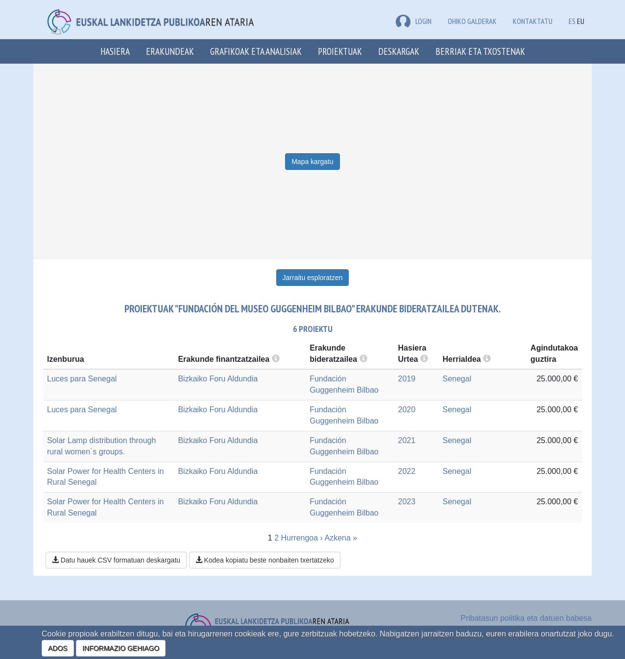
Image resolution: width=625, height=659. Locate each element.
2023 (407, 501)
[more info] (424, 359)
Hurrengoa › (302, 538)
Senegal (456, 379)
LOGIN (414, 21)
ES (572, 21)
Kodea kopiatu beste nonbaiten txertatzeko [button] (264, 560)
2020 (407, 409)
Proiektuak (340, 51)
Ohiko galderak (472, 21)
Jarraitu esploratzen (313, 278)
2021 (407, 440)
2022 (407, 471)
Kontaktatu (533, 21)
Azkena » (340, 538)
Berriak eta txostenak (480, 51)
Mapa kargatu (312, 161)
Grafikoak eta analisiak (256, 51)
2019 (407, 379)
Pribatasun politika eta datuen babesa (526, 618)
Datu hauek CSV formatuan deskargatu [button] (116, 560)
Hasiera (115, 51)
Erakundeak (170, 51)
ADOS (58, 648)
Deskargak (398, 51)
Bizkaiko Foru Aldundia (218, 379)
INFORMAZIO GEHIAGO (120, 648)
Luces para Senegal (82, 379)
